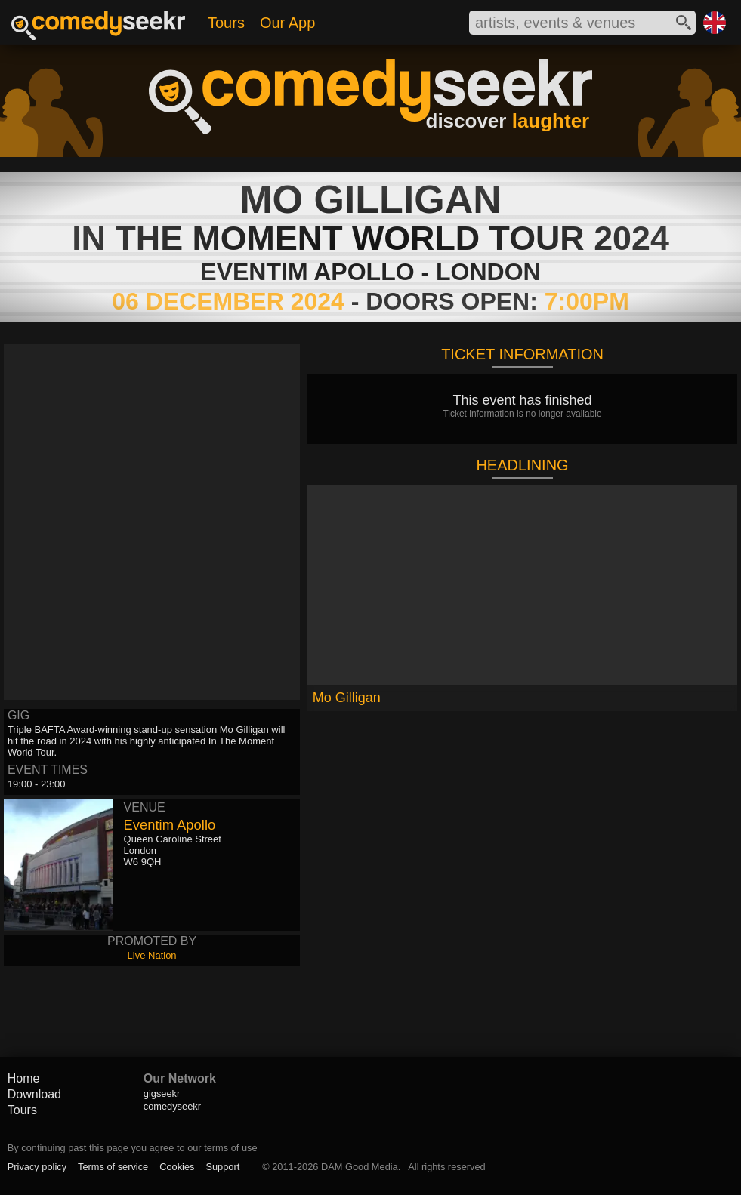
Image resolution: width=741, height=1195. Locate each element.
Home (24, 1078)
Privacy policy (37, 1166)
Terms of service (113, 1166)
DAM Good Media (359, 1166)
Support (222, 1166)
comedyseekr (172, 1106)
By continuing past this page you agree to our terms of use (133, 1147)
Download (34, 1094)
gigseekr (162, 1093)
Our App (287, 22)
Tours (226, 22)
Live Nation (152, 955)
